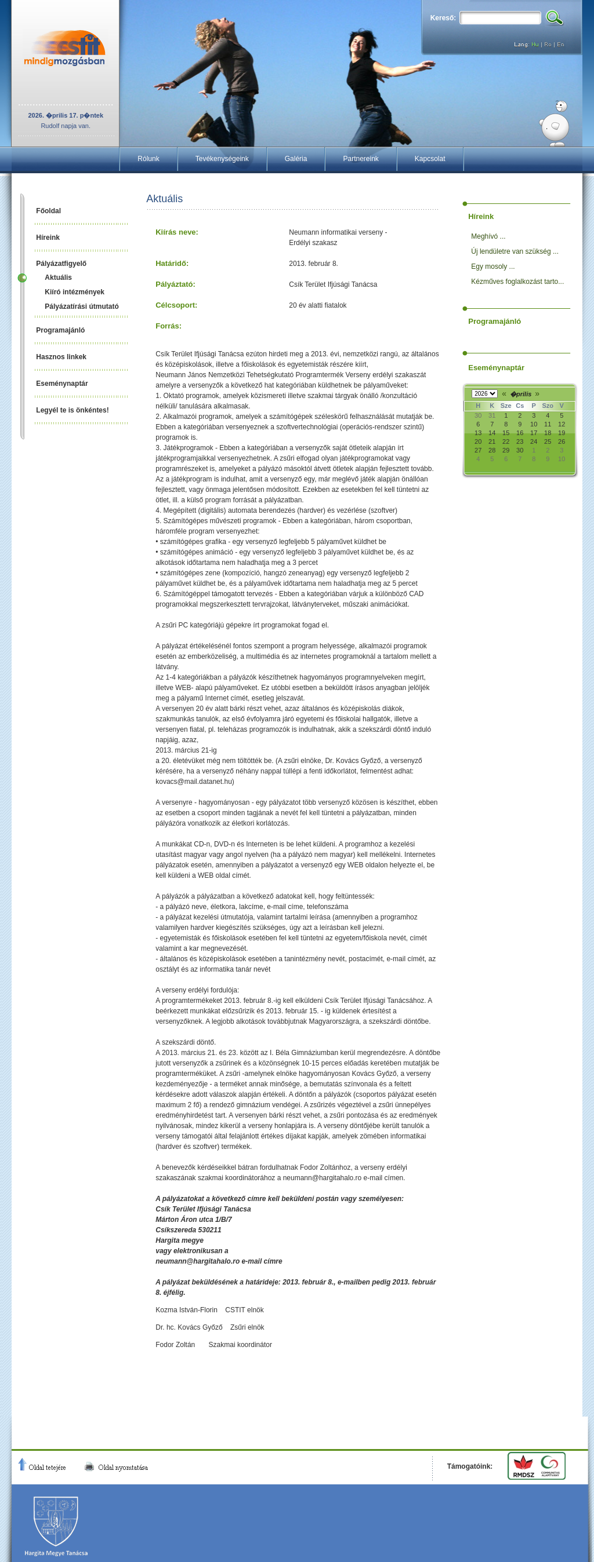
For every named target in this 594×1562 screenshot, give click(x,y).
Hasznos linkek (61, 357)
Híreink (48, 237)
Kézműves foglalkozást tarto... (517, 282)
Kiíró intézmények (74, 292)
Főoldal (48, 211)
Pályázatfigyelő (61, 264)
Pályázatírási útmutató (81, 306)
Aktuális (58, 277)
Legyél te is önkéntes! (72, 410)
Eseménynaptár (62, 383)
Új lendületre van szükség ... (515, 251)
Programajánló (60, 330)
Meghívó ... (488, 236)
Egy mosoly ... (493, 266)
